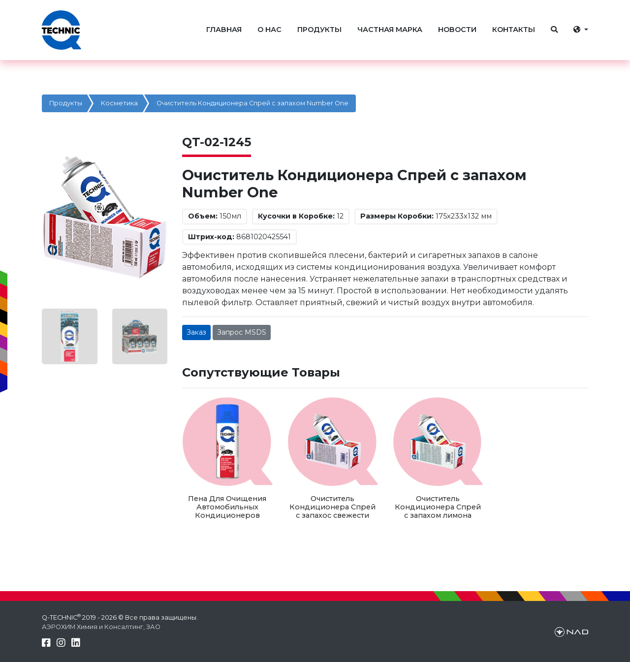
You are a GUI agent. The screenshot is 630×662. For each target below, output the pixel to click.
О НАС (269, 29)
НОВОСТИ (457, 29)
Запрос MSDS (241, 332)
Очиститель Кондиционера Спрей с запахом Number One (252, 103)
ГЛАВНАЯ (224, 29)
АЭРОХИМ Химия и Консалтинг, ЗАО (101, 626)
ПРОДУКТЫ (319, 29)
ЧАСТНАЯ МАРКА (389, 29)
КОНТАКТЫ (513, 29)
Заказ (196, 332)
